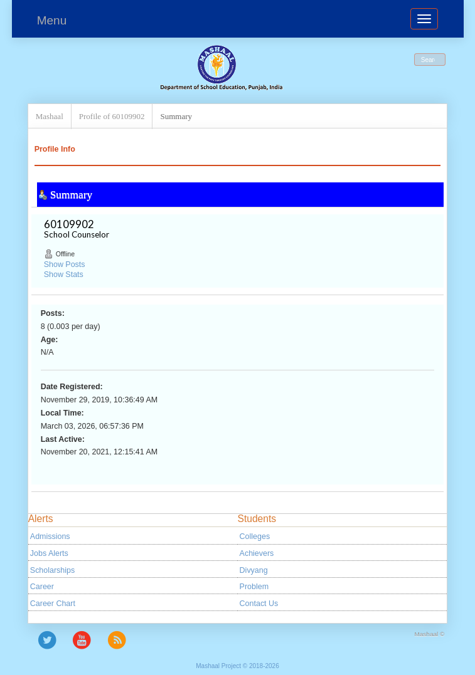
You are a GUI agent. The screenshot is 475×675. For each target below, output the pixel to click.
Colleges (255, 536)
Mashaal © (430, 634)
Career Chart (52, 603)
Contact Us (259, 603)
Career (42, 586)
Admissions (50, 536)
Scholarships (52, 570)
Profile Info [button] (55, 149)
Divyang (254, 570)
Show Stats (63, 274)
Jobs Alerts (49, 553)
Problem (254, 586)
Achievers (257, 553)
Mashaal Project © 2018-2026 (237, 665)
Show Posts (64, 264)
